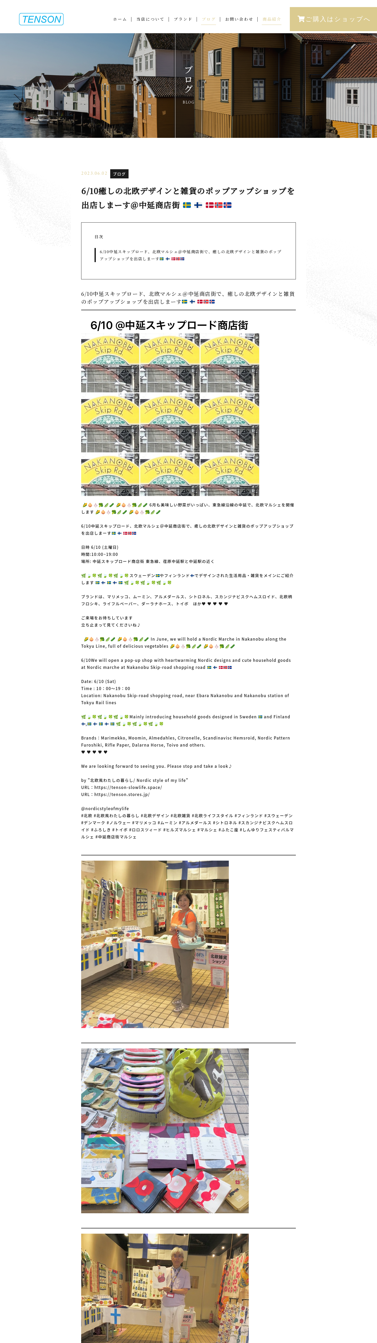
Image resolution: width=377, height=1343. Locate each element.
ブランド (183, 20)
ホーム (120, 20)
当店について (150, 20)
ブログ (209, 20)
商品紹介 (272, 20)
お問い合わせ (239, 20)
